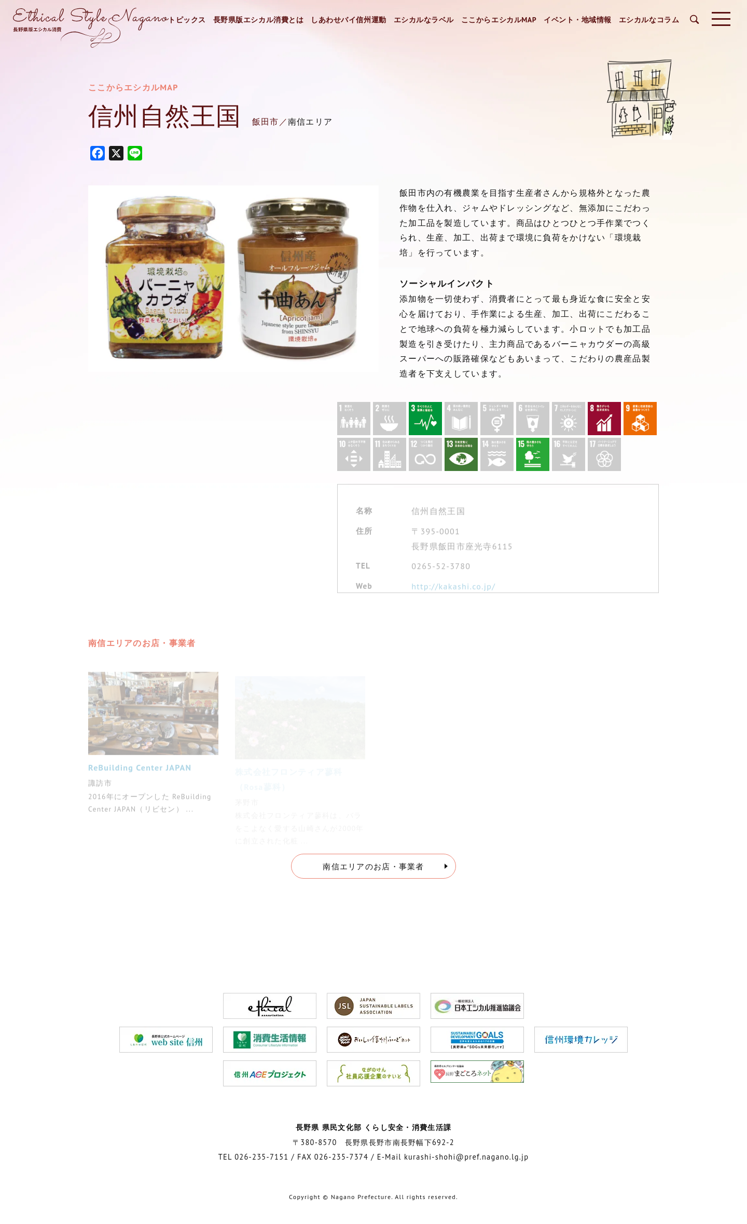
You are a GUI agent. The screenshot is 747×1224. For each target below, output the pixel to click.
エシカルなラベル (424, 19)
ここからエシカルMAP (498, 19)
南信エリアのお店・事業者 (373, 866)
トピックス (187, 19)
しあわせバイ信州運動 (348, 19)
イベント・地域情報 (578, 19)
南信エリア (310, 121)
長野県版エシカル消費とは (258, 19)
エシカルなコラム (649, 19)
